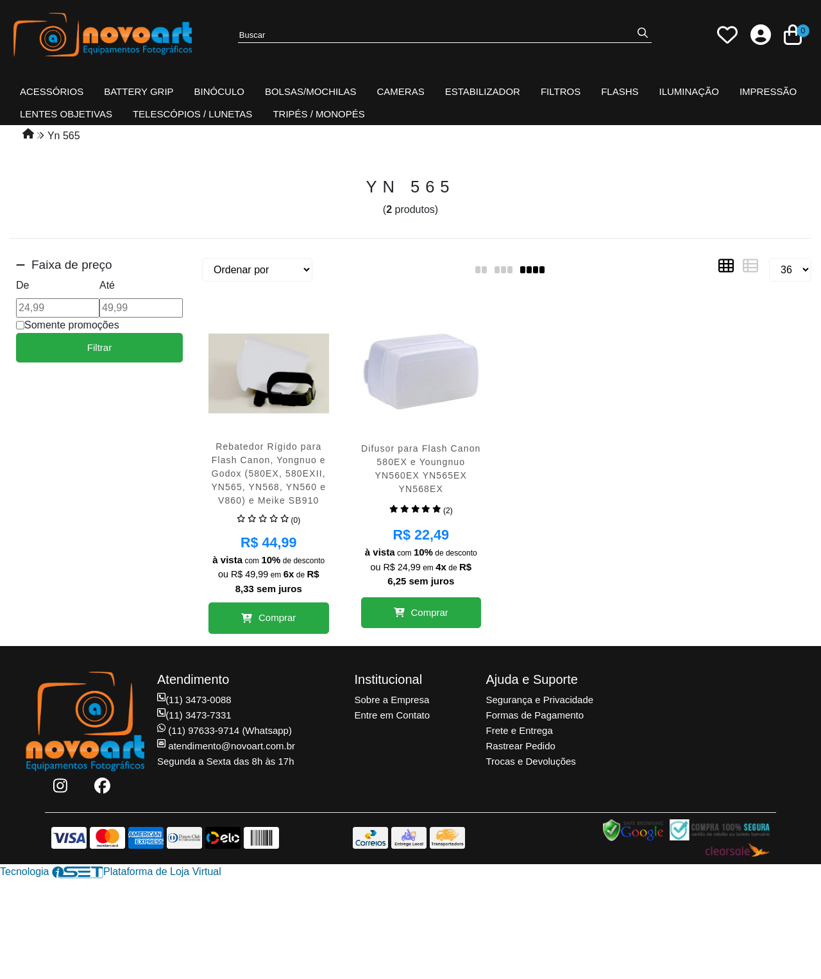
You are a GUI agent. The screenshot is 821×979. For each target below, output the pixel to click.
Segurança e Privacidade (540, 699)
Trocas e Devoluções (531, 761)
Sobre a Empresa (392, 699)
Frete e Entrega (519, 730)
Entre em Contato (392, 715)
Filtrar (99, 347)
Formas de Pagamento (535, 715)
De (22, 285)
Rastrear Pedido (520, 745)
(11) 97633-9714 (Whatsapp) (224, 730)
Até (107, 285)
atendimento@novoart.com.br (226, 745)
